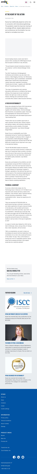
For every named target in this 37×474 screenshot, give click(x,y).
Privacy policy (4, 417)
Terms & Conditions (6, 420)
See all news (27, 293)
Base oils (3, 438)
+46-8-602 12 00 (5, 468)
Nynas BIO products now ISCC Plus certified (16, 314)
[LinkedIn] (18, 457)
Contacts (3, 403)
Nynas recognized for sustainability (14, 376)
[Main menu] (34, 2)
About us (3, 397)
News (2, 400)
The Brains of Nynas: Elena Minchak (14, 343)
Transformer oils (5, 447)
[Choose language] (26, 2)
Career (2, 406)
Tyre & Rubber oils (5, 450)
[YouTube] (22, 457)
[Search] (30, 2)
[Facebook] (14, 457)
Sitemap (3, 426)
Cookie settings (5, 408)
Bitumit (3, 435)
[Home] (11, 2)
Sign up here (10, 279)
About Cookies (5, 423)
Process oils (4, 441)
